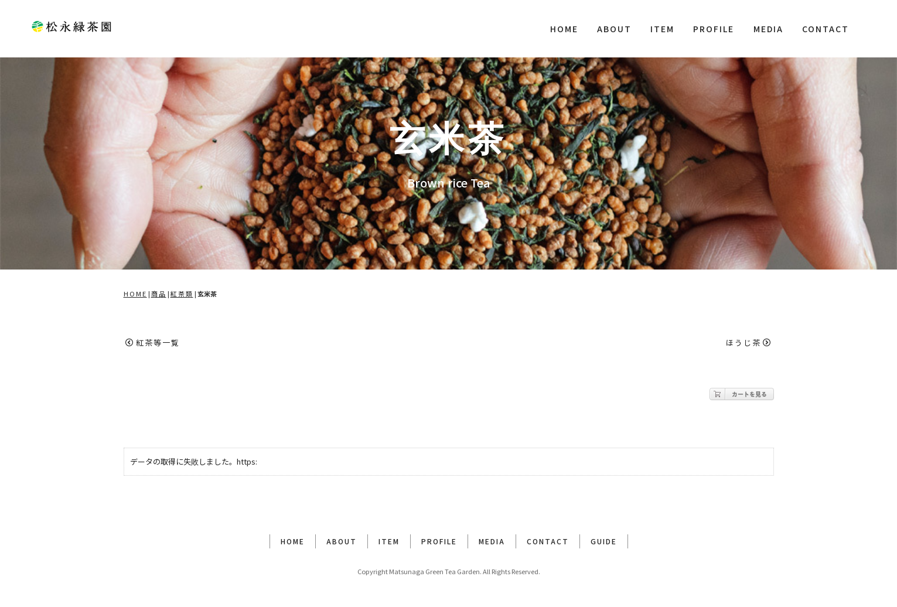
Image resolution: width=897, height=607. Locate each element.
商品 (158, 293)
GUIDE (604, 541)
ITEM (662, 29)
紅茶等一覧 (152, 342)
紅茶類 (181, 293)
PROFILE (713, 29)
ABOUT (614, 29)
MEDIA (768, 29)
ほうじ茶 (749, 342)
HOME (564, 29)
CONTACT (825, 29)
